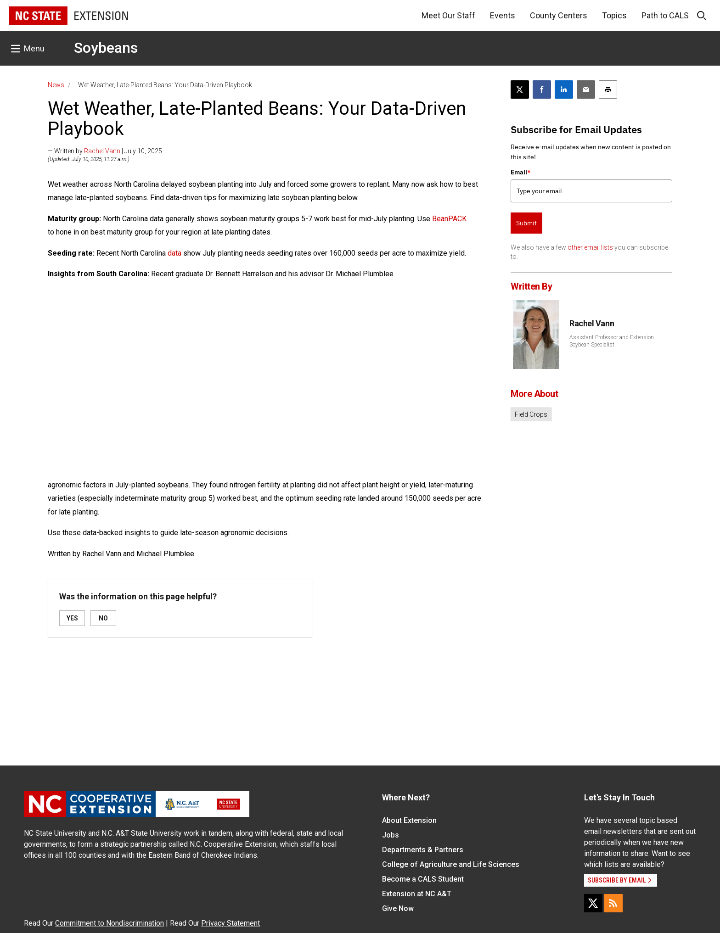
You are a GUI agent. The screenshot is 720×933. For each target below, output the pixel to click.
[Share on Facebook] (542, 89)
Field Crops (531, 414)
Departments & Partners (422, 849)
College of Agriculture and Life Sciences (450, 864)
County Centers (558, 15)
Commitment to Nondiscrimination (109, 923)
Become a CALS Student (423, 879)
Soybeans (106, 47)
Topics (614, 15)
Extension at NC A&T (416, 893)
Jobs (390, 835)
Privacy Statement (230, 923)
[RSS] (613, 903)
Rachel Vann (102, 151)
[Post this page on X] (520, 89)
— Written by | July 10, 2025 (105, 151)
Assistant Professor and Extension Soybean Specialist (611, 341)
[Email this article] (586, 89)
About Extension (409, 820)
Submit (526, 223)
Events (502, 15)
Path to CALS (665, 15)
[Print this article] (608, 89)
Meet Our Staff (448, 15)
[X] (593, 903)
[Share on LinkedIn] (564, 89)
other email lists (590, 247)
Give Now (398, 908)
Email (521, 172)
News (56, 85)
